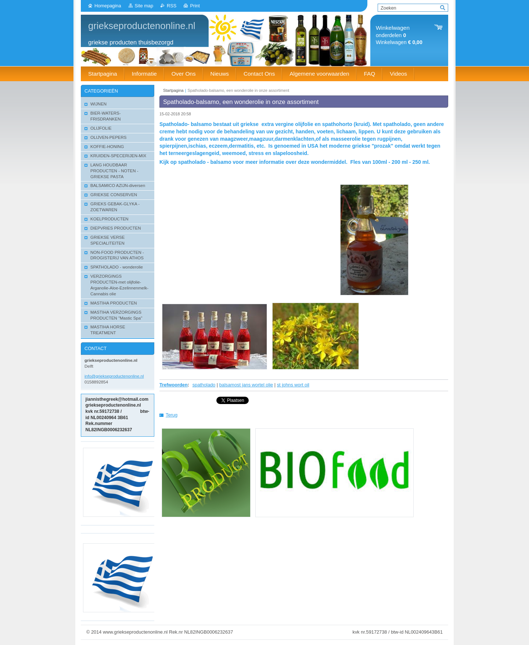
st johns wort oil (293, 385)
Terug (171, 415)
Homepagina (107, 5)
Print (194, 5)
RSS (171, 5)
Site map (144, 5)
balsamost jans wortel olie (246, 385)
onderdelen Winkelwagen (399, 35)
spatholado (204, 385)
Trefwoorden (173, 385)
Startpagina (173, 90)
